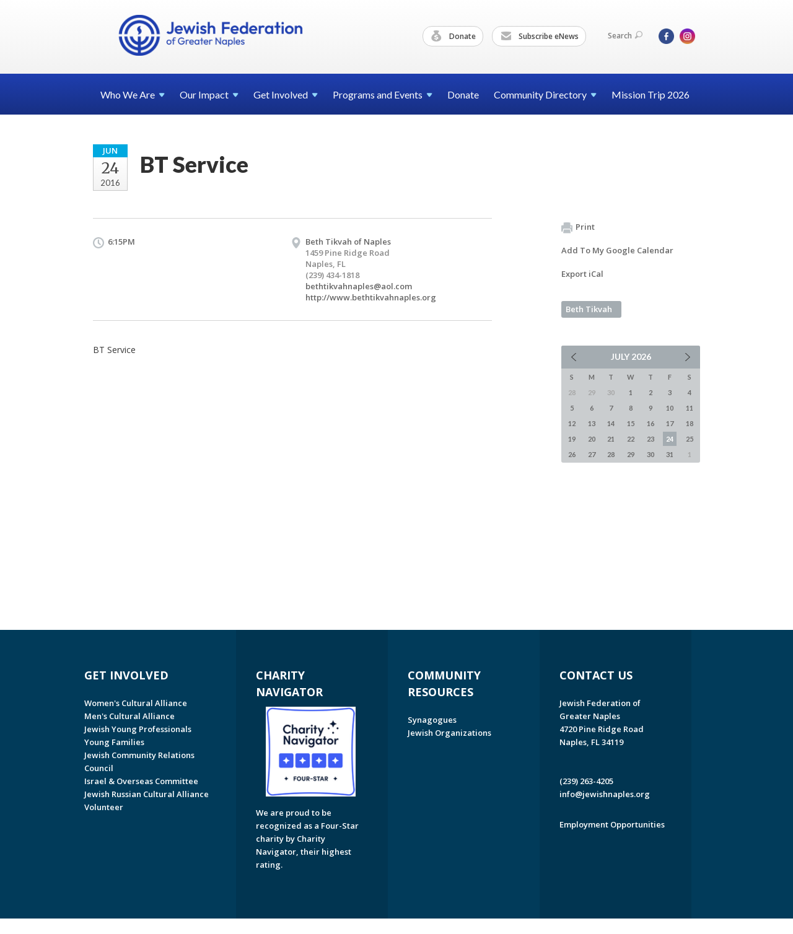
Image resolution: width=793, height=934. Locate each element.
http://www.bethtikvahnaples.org (370, 297)
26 (572, 454)
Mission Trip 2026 (650, 94)
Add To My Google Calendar (617, 250)
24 (669, 439)
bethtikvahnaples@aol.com (358, 286)
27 (591, 454)
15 (630, 423)
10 (669, 408)
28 (611, 454)
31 (669, 454)
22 (630, 439)
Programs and (382, 94)
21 (611, 439)
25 (689, 439)
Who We (132, 94)
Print (578, 227)
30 (650, 454)
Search (625, 35)
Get (285, 94)
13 (591, 423)
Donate (453, 36)
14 (611, 423)
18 (689, 423)
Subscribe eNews (540, 36)
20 (591, 439)
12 (572, 423)
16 (650, 423)
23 (650, 439)
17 (669, 423)
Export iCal (582, 273)
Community (545, 94)
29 (630, 454)
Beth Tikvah (589, 309)
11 (689, 408)
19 (572, 439)
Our (209, 94)
